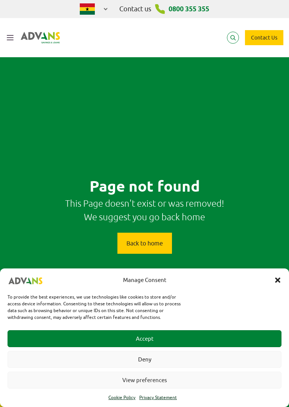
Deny (144, 359)
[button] (277, 280)
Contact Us (264, 38)
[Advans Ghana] (40, 37)
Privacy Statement (158, 397)
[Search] (233, 38)
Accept (145, 338)
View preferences (144, 380)
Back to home (144, 243)
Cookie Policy (121, 397)
